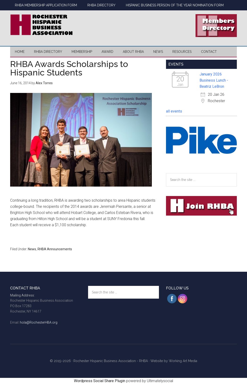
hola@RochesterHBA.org (38, 322)
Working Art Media (183, 361)
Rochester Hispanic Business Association (55, 24)
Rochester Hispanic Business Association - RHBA (110, 361)
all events (174, 111)
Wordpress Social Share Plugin (100, 381)
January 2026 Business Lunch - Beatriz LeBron (214, 80)
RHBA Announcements (55, 249)
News (32, 249)
